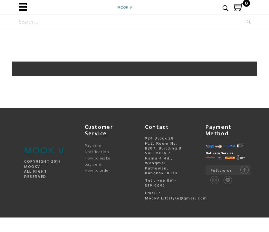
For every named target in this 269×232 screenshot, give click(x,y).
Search (248, 22)
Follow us (221, 170)
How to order (97, 170)
